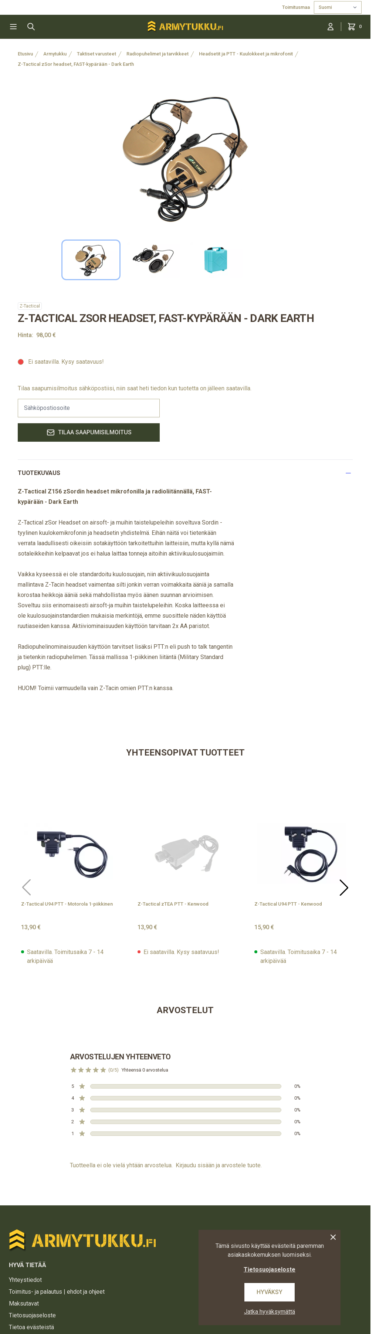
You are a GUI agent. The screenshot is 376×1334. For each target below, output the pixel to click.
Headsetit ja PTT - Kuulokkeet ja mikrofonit (246, 54)
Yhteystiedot (25, 1279)
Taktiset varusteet (96, 54)
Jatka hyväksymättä (269, 1311)
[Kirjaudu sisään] (330, 26)
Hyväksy (269, 1292)
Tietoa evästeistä (31, 1327)
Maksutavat (24, 1303)
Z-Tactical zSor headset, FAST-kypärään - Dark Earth (76, 64)
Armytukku (55, 54)
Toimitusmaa (296, 7)
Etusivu (25, 54)
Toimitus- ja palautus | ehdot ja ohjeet (57, 1291)
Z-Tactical (30, 306)
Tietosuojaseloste (32, 1315)
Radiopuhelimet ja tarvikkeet (157, 54)
